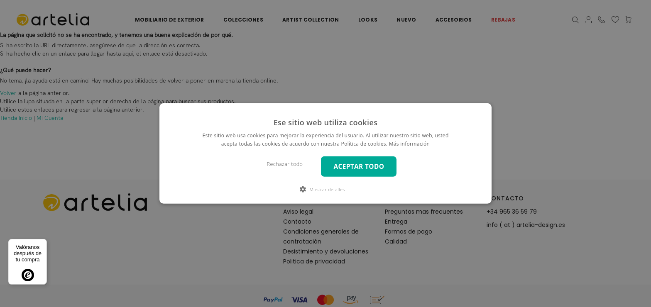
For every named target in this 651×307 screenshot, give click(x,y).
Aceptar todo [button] (358, 166)
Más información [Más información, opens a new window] (409, 143)
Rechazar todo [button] (285, 164)
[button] (325, 189)
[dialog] (325, 153)
